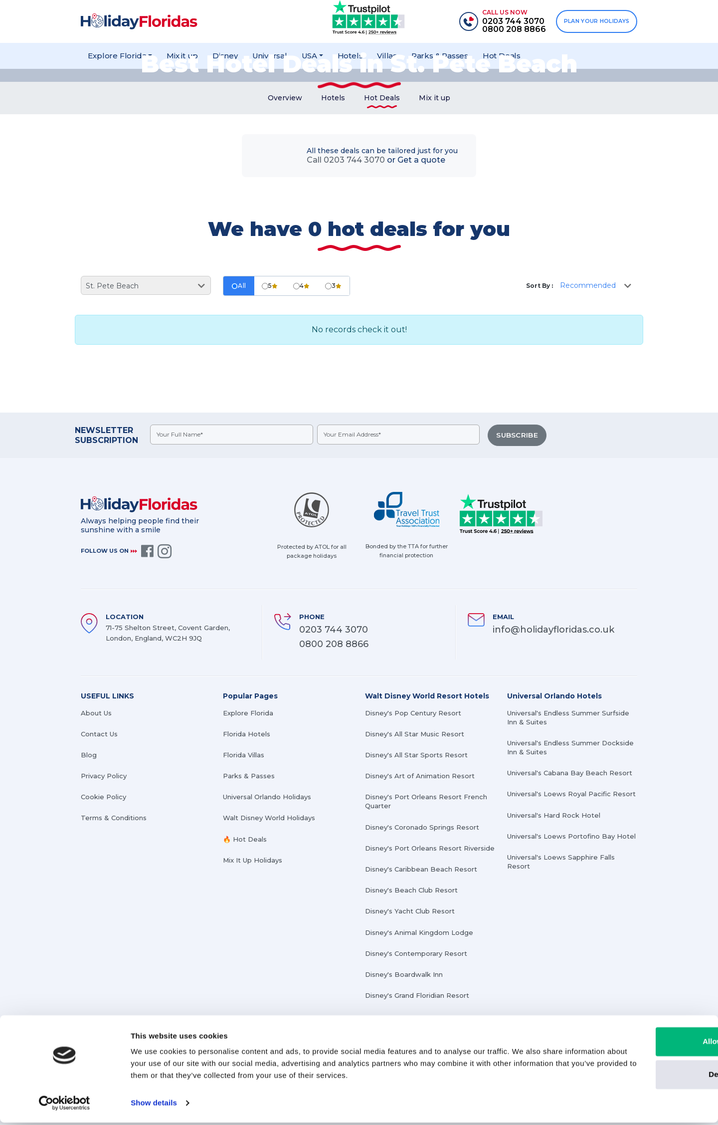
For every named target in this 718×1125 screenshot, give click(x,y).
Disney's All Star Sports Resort (416, 755)
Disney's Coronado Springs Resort (422, 828)
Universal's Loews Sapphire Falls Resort (561, 862)
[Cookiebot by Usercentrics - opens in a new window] (64, 1105)
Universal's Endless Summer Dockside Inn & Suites (570, 747)
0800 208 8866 (333, 644)
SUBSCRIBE (517, 438)
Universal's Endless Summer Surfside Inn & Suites (568, 717)
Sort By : (539, 288)
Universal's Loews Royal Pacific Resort (571, 795)
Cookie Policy (103, 797)
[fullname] (232, 437)
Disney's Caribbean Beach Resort (421, 870)
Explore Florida (248, 713)
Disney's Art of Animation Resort (420, 776)
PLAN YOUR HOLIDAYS (595, 21)
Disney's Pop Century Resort (413, 713)
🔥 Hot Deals (245, 840)
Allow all (635, 1044)
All (238, 288)
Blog (89, 755)
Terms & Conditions (114, 819)
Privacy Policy (104, 776)
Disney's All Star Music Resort (414, 734)
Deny (635, 1076)
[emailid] (399, 437)
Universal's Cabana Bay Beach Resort (569, 773)
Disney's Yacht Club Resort (410, 912)
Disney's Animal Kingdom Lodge (419, 933)
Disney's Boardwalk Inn (404, 975)
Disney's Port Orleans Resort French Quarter (426, 801)
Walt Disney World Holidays (269, 819)
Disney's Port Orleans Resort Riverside (430, 849)
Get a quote (421, 162)
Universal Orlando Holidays (267, 797)
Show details (154, 1105)
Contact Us (99, 734)
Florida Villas (243, 755)
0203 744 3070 (333, 630)
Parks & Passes (249, 776)
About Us (96, 713)
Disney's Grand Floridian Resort (417, 996)
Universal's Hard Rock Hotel (553, 816)
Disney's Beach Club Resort (411, 891)
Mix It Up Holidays (252, 861)
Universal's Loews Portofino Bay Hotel (571, 837)
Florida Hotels (246, 734)
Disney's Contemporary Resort (416, 954)
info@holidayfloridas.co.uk (553, 630)
